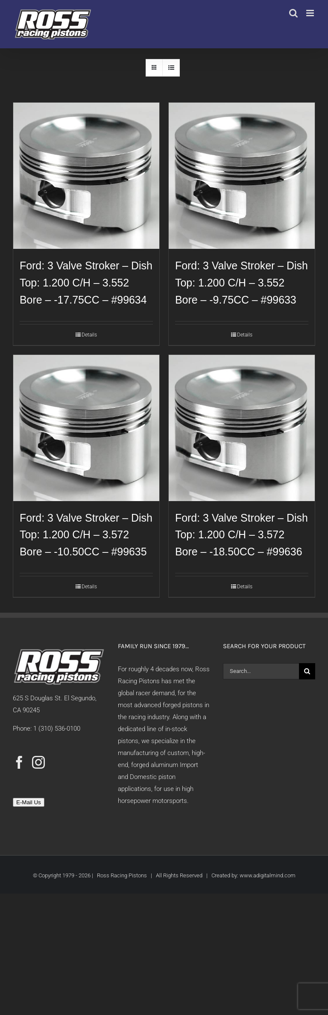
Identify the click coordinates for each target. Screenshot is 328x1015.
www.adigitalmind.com (268, 875)
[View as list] (171, 67)
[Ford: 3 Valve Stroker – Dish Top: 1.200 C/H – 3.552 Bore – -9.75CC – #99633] (242, 176)
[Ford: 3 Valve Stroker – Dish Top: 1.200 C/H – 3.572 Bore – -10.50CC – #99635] (86, 428)
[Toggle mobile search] (293, 13)
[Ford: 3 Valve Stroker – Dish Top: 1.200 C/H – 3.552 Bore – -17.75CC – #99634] (86, 176)
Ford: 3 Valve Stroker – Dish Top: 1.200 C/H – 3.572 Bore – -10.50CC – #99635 (86, 535)
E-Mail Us (28, 802)
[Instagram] (38, 762)
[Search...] (261, 671)
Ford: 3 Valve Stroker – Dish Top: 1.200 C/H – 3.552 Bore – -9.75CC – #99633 (241, 283)
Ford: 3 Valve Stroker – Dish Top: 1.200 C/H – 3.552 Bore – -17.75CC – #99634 (86, 283)
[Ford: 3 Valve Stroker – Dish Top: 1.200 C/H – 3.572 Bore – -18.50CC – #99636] (242, 428)
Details (89, 335)
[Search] (307, 671)
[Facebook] (19, 762)
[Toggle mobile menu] (310, 13)
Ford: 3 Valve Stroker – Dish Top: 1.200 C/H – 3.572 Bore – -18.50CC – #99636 (241, 535)
